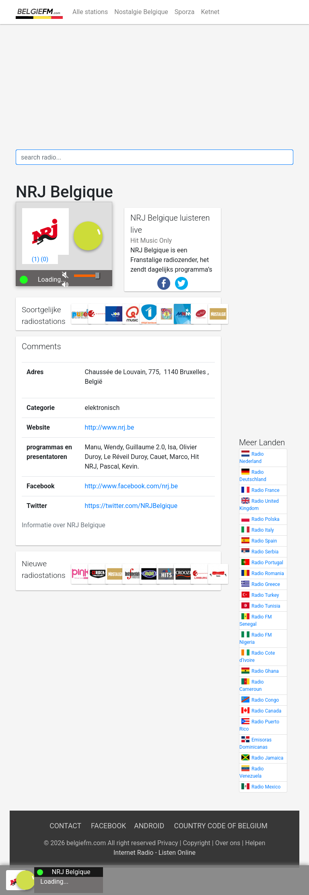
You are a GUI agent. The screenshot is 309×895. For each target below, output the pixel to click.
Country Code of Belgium (221, 826)
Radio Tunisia (265, 606)
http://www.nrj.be (109, 427)
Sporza (185, 12)
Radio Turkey (265, 595)
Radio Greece (265, 584)
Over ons (228, 843)
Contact (65, 826)
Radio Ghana (265, 671)
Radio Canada (266, 711)
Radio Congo (265, 700)
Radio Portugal (267, 562)
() (35, 259)
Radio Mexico (265, 787)
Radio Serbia (264, 552)
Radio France (265, 490)
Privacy (167, 843)
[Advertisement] (154, 87)
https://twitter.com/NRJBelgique (130, 506)
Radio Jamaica (267, 758)
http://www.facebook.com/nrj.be (131, 486)
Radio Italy (262, 530)
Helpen (255, 843)
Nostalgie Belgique (141, 12)
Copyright (196, 843)
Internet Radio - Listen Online (154, 852)
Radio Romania (267, 573)
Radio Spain (264, 541)
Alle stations (90, 12)
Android (149, 826)
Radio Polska (265, 519)
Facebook (108, 826)
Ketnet (210, 12)
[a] (25, 879)
